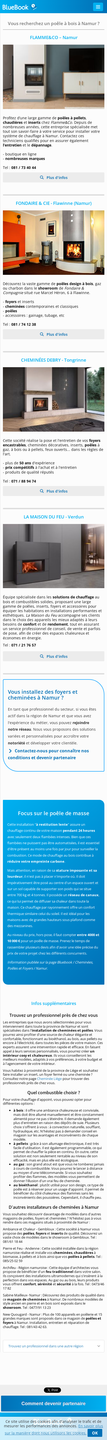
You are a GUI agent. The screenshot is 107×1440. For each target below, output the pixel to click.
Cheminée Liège (49, 1078)
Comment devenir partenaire (53, 1403)
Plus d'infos (56, 177)
